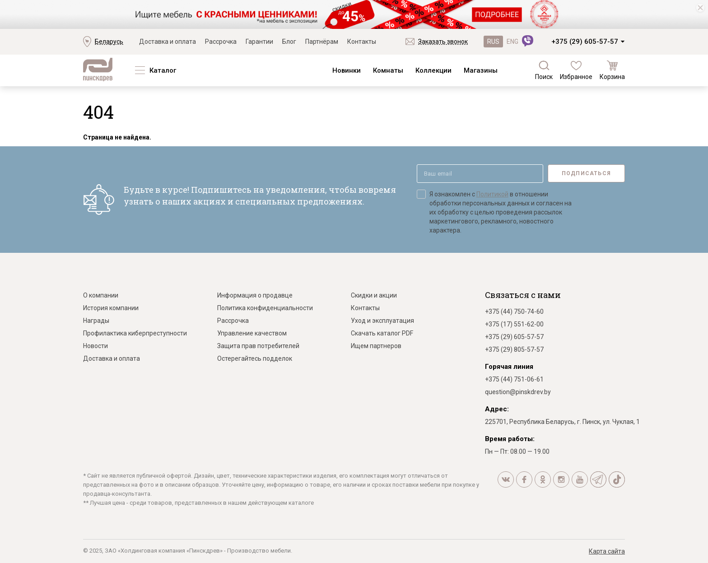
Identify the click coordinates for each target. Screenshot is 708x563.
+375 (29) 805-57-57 (514, 349)
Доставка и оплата (167, 41)
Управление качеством (252, 333)
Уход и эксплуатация (382, 320)
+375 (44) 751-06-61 (514, 379)
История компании (111, 308)
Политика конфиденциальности (265, 308)
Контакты (361, 41)
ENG (512, 41)
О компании (100, 295)
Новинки (346, 70)
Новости (95, 345)
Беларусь (109, 41)
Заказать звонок (443, 41)
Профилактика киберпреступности (135, 333)
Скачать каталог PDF (382, 333)
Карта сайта (607, 551)
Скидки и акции (374, 295)
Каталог (162, 70)
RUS (493, 41)
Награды (96, 320)
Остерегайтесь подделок (254, 358)
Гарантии (259, 41)
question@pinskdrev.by (518, 391)
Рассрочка (221, 41)
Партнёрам (321, 41)
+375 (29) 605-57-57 (584, 41)
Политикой (492, 194)
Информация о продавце (255, 295)
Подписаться (586, 173)
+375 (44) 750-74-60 (514, 311)
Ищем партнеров (376, 345)
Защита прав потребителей (258, 345)
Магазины (481, 70)
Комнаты (388, 70)
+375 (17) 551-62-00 (514, 324)
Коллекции (433, 70)
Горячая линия (509, 367)
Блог (289, 41)
